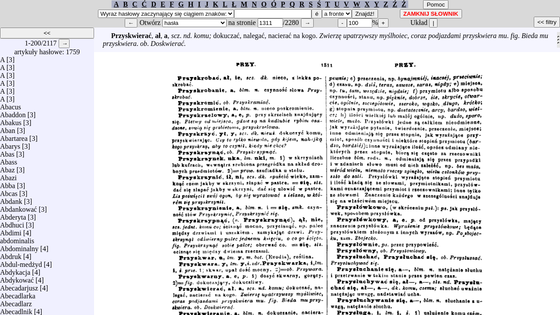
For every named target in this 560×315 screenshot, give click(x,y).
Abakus (10, 120)
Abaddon (13, 112)
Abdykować (17, 278)
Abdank (11, 199)
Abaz (7, 168)
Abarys (10, 144)
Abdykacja (15, 270)
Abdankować (18, 207)
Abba (7, 183)
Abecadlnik (16, 309)
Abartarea (14, 136)
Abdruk (10, 254)
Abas (7, 152)
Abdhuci (12, 223)
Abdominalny (19, 246)
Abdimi (10, 230)
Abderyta (13, 215)
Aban (7, 128)
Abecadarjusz (19, 286)
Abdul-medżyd (21, 262)
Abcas (9, 191)
